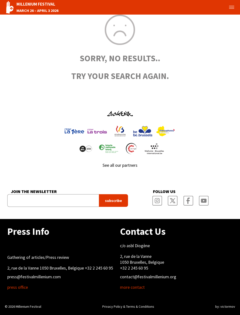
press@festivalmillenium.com (34, 277)
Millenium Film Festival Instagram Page (157, 199)
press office (17, 287)
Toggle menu (226, 7)
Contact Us (143, 231)
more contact (132, 287)
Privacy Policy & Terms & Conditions (128, 306)
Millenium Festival (28, 306)
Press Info (28, 231)
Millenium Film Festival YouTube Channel (203, 199)
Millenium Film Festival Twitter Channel (172, 199)
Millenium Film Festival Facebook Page (188, 199)
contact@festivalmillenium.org (148, 277)
